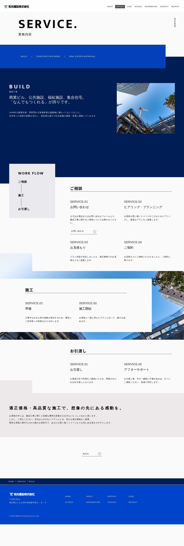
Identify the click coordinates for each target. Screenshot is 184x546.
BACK (86, 453)
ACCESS (130, 6)
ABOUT (97, 6)
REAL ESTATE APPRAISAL (84, 56)
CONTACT (161, 6)
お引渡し (24, 208)
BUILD (22, 56)
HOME (68, 495)
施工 (21, 194)
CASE (120, 6)
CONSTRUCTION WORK (48, 56)
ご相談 (22, 181)
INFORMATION (145, 6)
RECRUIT (174, 6)
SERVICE (109, 6)
